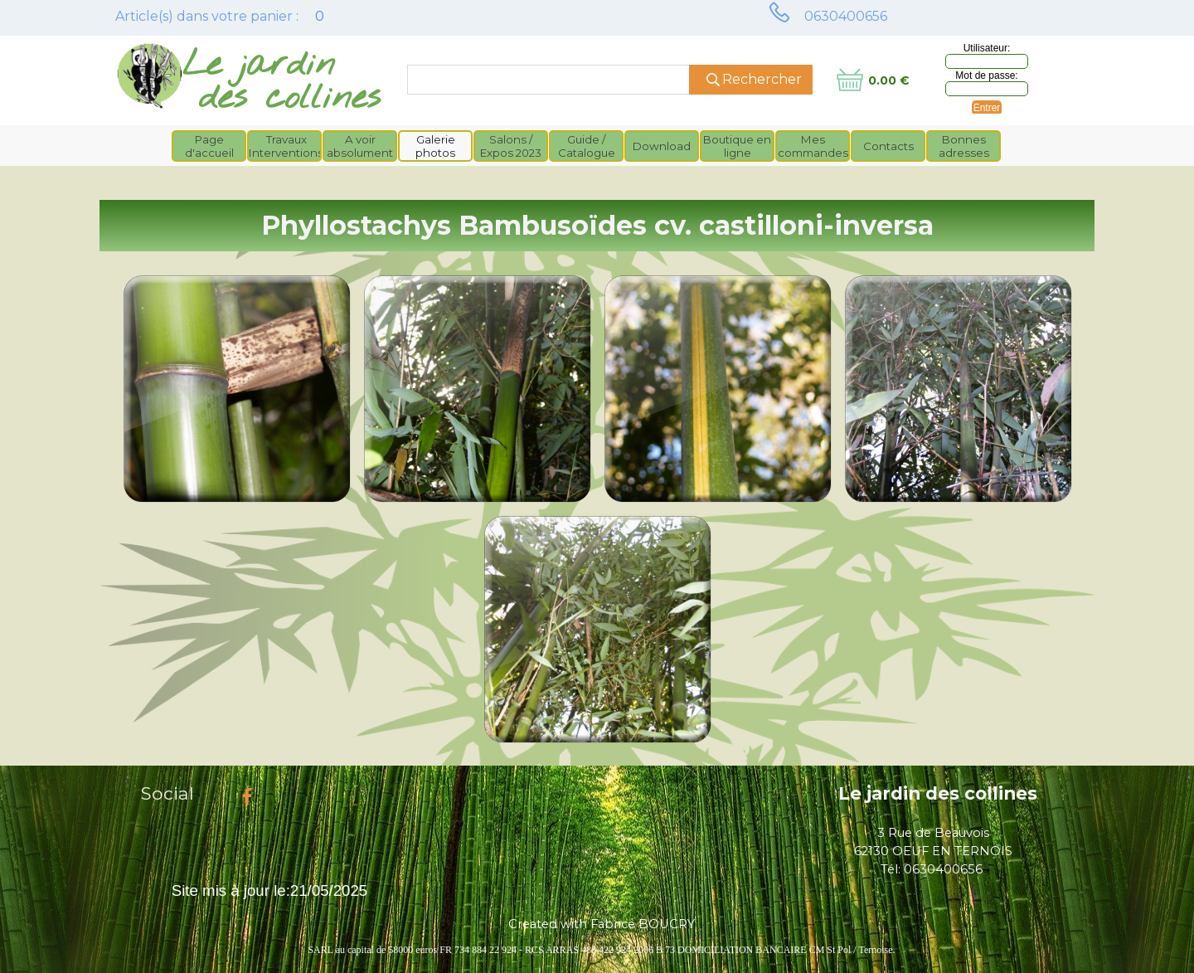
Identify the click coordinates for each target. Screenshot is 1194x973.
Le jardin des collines (937, 793)
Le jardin (258, 65)
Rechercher (762, 79)
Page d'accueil (209, 146)
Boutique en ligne (737, 146)
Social (167, 793)
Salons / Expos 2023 (510, 146)
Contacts (888, 146)
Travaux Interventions (286, 146)
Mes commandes (813, 146)
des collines (290, 98)
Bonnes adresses (964, 146)
